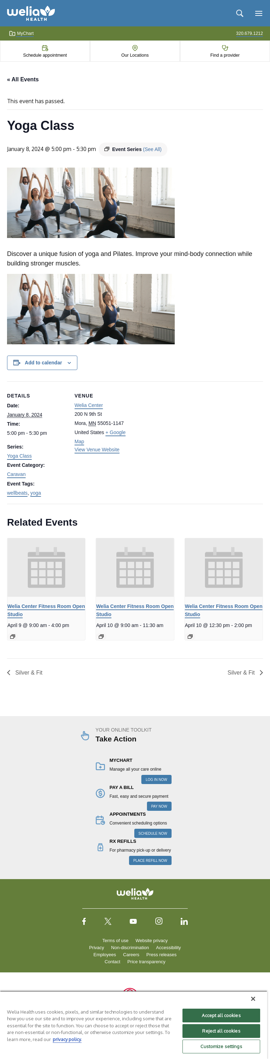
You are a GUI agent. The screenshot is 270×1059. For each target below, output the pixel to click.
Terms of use (115, 940)
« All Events (23, 79)
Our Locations (135, 55)
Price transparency (146, 961)
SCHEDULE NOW (153, 833)
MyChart (21, 33)
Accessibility (168, 947)
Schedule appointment (45, 55)
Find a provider (224, 55)
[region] (133, 1025)
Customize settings (221, 1046)
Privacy (96, 947)
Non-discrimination (130, 947)
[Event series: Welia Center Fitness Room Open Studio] (12, 636)
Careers (131, 954)
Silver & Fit (28, 673)
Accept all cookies (221, 1015)
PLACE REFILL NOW (150, 861)
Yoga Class (19, 456)
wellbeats (17, 493)
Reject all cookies (221, 1031)
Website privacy (151, 940)
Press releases (161, 954)
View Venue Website (97, 449)
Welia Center (89, 405)
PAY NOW (159, 806)
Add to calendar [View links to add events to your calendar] (43, 362)
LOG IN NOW (156, 780)
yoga (35, 493)
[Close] (253, 999)
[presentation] (46, 567)
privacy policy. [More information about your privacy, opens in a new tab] (67, 1039)
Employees (105, 954)
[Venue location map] (179, 430)
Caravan (16, 474)
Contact (112, 961)
